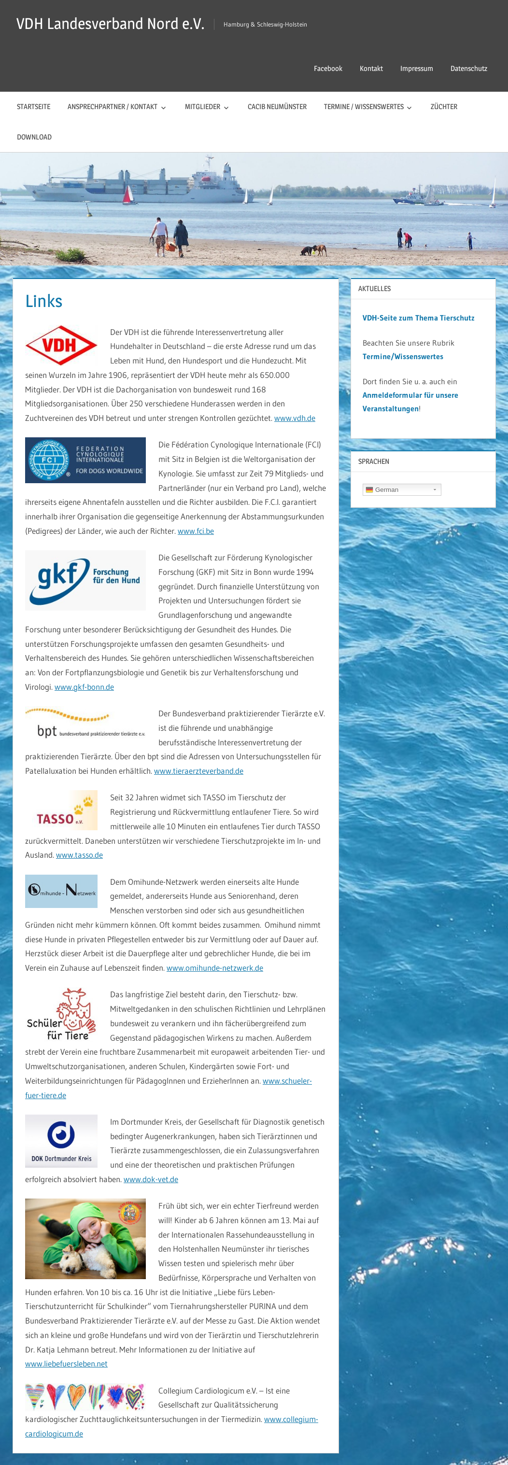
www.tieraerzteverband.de (198, 771)
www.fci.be (196, 531)
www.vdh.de (294, 418)
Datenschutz (469, 68)
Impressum (416, 68)
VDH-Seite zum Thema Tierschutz (419, 317)
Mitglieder (202, 106)
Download (34, 136)
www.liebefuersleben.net (66, 1363)
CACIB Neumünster (277, 106)
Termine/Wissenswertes (403, 356)
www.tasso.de (79, 855)
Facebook (328, 68)
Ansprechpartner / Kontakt (112, 106)
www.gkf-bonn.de (84, 687)
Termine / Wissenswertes (364, 106)
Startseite (33, 106)
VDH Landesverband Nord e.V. (110, 23)
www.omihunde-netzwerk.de (215, 968)
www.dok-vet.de (151, 1179)
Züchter (444, 106)
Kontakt (371, 68)
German (382, 490)
